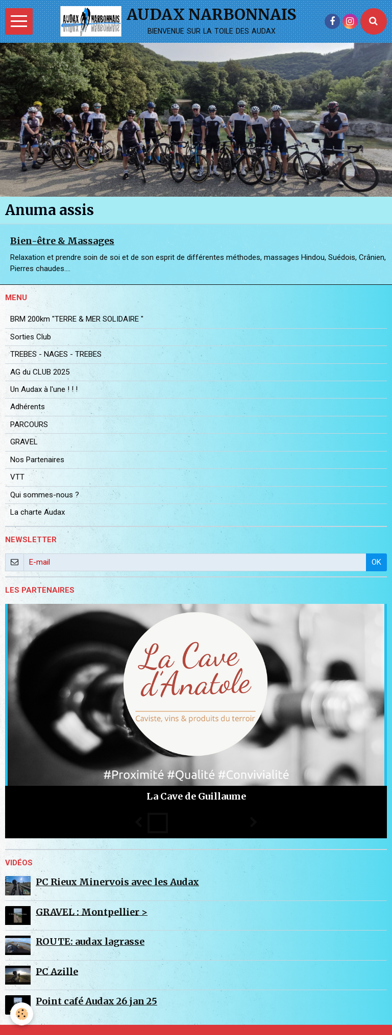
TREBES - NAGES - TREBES (56, 354)
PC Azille (57, 971)
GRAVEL (24, 441)
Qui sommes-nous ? (44, 494)
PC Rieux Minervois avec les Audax (117, 882)
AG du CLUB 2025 (39, 372)
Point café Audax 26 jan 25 (96, 1001)
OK (376, 562)
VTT (17, 477)
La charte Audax (37, 512)
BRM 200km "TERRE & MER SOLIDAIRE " (76, 319)
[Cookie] (21, 1013)
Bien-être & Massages (62, 241)
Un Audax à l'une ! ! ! (44, 389)
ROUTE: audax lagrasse (90, 941)
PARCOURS (29, 424)
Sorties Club (30, 336)
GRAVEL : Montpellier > (92, 911)
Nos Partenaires (37, 459)
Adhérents (27, 406)
